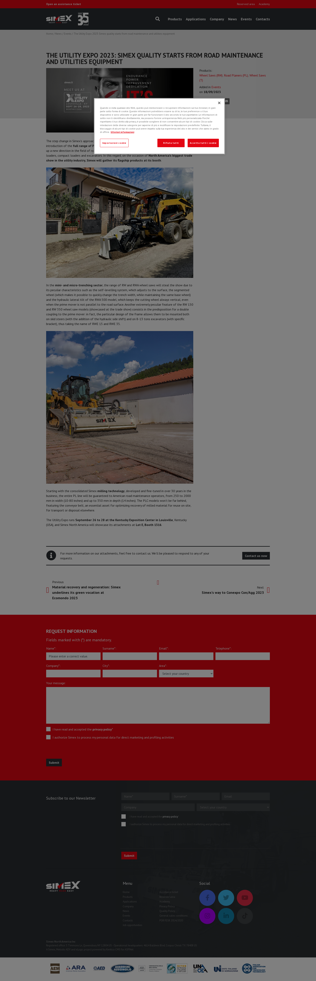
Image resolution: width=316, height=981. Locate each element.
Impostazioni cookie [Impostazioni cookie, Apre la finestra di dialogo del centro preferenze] (114, 142)
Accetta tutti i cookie (203, 142)
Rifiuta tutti (171, 142)
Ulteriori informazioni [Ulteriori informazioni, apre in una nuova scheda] (122, 131)
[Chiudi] (219, 102)
